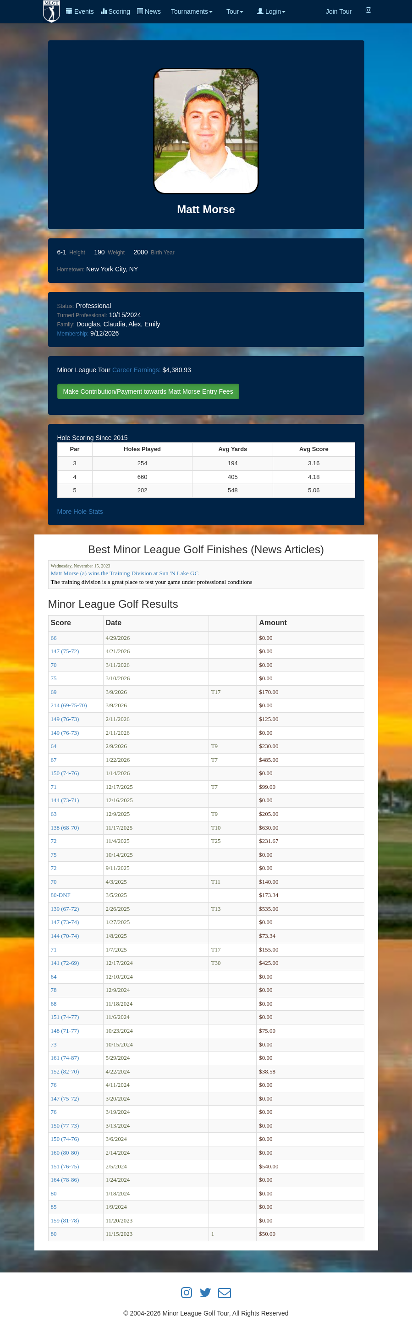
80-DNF (61, 895)
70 (54, 664)
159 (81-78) (65, 1220)
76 (54, 1084)
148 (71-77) (65, 1030)
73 (54, 1044)
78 (54, 989)
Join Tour (339, 11)
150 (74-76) (65, 773)
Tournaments (192, 11)
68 (54, 1003)
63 (54, 813)
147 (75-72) (65, 651)
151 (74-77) (65, 1016)
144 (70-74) (65, 935)
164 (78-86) (65, 1179)
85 (54, 1206)
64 (54, 746)
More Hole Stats (80, 511)
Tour (234, 11)
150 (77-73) (65, 1125)
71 (54, 786)
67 (54, 759)
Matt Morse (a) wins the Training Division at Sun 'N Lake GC (125, 573)
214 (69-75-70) (69, 705)
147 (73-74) (65, 922)
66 (54, 637)
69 (54, 691)
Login (271, 11)
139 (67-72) (65, 908)
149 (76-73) (65, 719)
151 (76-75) (65, 1166)
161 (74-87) (65, 1057)
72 (54, 840)
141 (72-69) (65, 962)
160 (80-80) (65, 1152)
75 (54, 678)
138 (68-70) (65, 827)
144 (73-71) (65, 800)
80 (54, 1193)
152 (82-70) (65, 1071)
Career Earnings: (136, 370)
